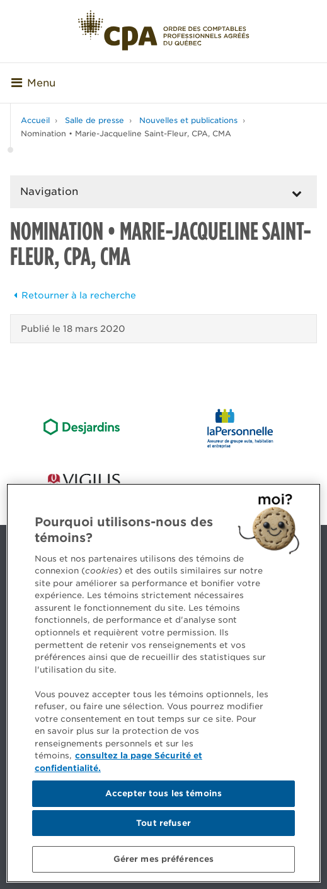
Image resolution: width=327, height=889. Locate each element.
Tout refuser (163, 823)
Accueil (35, 120)
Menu (33, 83)
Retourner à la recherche (73, 295)
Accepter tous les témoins (163, 793)
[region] (163, 683)
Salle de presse (94, 120)
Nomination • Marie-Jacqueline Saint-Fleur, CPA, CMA (126, 133)
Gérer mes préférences (163, 859)
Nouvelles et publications (188, 120)
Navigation (49, 191)
